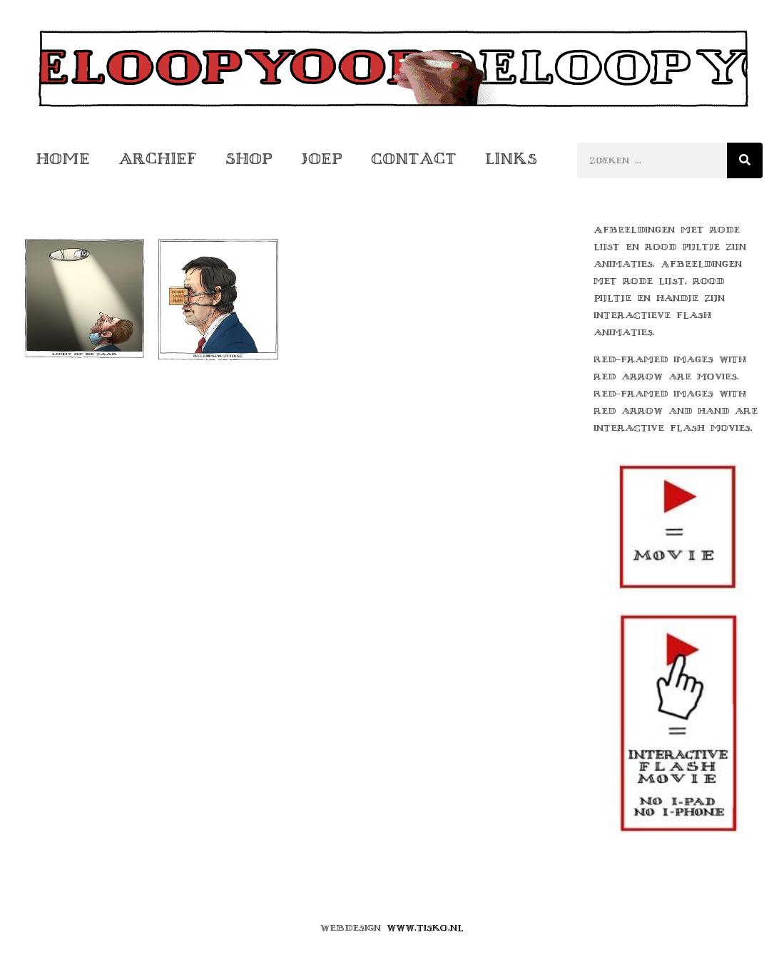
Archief (157, 158)
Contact (414, 158)
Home (63, 158)
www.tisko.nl (425, 927)
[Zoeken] (745, 160)
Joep (321, 158)
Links (511, 158)
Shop (249, 158)
